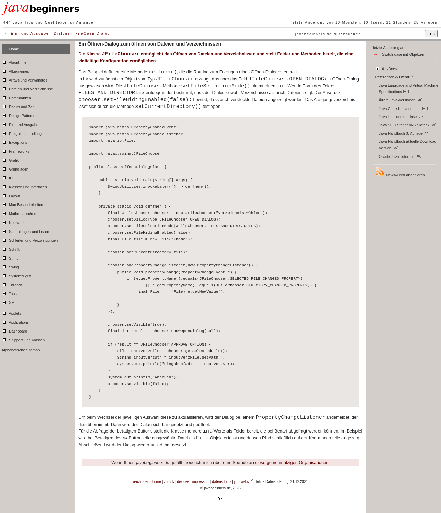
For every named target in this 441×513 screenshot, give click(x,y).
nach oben (141, 482)
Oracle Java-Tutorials (400, 156)
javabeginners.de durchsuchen (328, 34)
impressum (200, 482)
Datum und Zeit (18, 106)
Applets (11, 312)
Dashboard (14, 330)
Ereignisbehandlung (22, 132)
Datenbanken (16, 97)
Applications (15, 321)
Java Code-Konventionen (403, 109)
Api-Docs (386, 68)
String (10, 257)
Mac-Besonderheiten (22, 204)
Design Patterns (18, 115)
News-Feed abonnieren (400, 171)
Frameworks (15, 150)
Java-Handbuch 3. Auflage (404, 133)
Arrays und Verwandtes (24, 79)
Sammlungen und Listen (25, 230)
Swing (10, 266)
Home (14, 49)
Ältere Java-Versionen (401, 100)
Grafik (10, 159)
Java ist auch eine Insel (402, 117)
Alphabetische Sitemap (21, 350)
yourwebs (241, 482)
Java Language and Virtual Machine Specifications (408, 88)
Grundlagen (15, 168)
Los (431, 33)
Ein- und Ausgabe (30, 33)
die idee (183, 482)
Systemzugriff (16, 275)
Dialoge (62, 33)
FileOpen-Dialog (92, 33)
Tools (9, 293)
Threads (12, 284)
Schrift (11, 248)
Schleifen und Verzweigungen (30, 239)
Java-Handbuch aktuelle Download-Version (408, 144)
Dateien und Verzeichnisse (27, 88)
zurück (169, 482)
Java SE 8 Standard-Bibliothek (408, 125)
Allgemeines (15, 70)
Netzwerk (13, 221)
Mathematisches (19, 213)
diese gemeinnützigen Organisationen (291, 462)
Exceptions (14, 141)
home (156, 482)
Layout (11, 195)
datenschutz (221, 482)
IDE (8, 177)
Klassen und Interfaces (24, 186)
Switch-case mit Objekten (403, 54)
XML (9, 302)
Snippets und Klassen (23, 339)
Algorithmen (15, 61)
